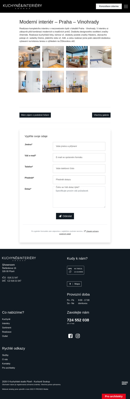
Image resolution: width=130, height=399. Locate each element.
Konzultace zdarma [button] (109, 6)
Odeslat (65, 216)
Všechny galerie (101, 115)
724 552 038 (78, 320)
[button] (126, 6)
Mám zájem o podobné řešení (35, 115)
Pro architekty (114, 396)
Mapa (74, 284)
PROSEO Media (42, 389)
